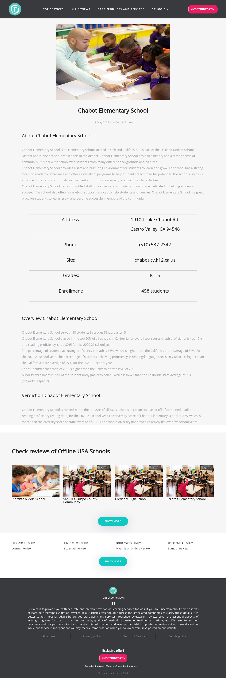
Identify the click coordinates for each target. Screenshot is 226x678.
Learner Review (21, 548)
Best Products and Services (121, 9)
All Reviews (80, 9)
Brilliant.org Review (180, 543)
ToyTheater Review (76, 543)
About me (48, 636)
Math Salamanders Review (133, 548)
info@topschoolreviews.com (126, 666)
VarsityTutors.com (202, 9)
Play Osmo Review (23, 543)
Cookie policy (177, 636)
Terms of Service (134, 636)
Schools (159, 9)
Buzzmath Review (75, 548)
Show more (113, 521)
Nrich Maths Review (128, 543)
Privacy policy (92, 636)
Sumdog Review (178, 548)
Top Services (53, 9)
